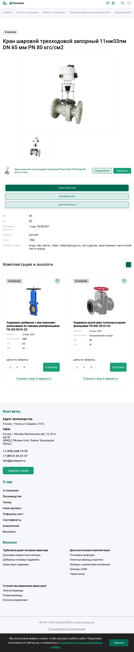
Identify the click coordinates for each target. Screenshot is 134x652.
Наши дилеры (12, 508)
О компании (11, 490)
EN (129, 3)
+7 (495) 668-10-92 (15, 451)
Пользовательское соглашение (67, 629)
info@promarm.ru (14, 460)
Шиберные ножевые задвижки (21, 559)
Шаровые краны (123, 12)
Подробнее (102, 170)
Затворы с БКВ (78, 569)
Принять (119, 642)
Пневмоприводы (12, 595)
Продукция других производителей (89, 12)
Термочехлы (77, 574)
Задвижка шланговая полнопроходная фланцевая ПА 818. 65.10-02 (99, 324)
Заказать (122, 170)
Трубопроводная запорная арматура (25, 550)
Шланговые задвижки (16, 564)
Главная (7, 12)
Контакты (9, 531)
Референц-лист (13, 514)
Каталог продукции (28, 12)
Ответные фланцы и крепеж (86, 559)
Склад (7, 502)
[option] (67, 94)
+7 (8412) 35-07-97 (15, 456)
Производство (12, 496)
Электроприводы (13, 590)
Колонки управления (15, 600)
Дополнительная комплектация (90, 550)
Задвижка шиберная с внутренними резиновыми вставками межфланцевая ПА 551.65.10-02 (33, 326)
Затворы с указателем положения (90, 564)
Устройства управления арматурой (24, 585)
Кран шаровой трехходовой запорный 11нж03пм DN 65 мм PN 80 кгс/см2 (50, 171)
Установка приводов (82, 555)
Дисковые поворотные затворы (21, 555)
